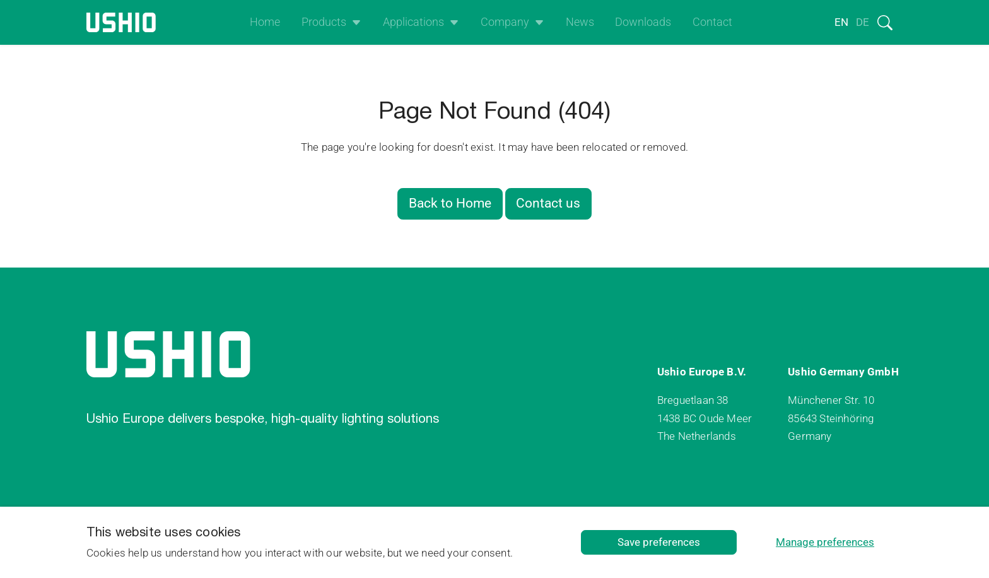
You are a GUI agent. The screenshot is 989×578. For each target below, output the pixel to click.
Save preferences (658, 542)
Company (505, 22)
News (580, 22)
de (862, 22)
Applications (413, 22)
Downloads (643, 22)
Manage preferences (825, 542)
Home (265, 22)
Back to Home (450, 203)
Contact (712, 22)
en (841, 22)
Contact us (548, 203)
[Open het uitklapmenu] (353, 22)
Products (323, 22)
